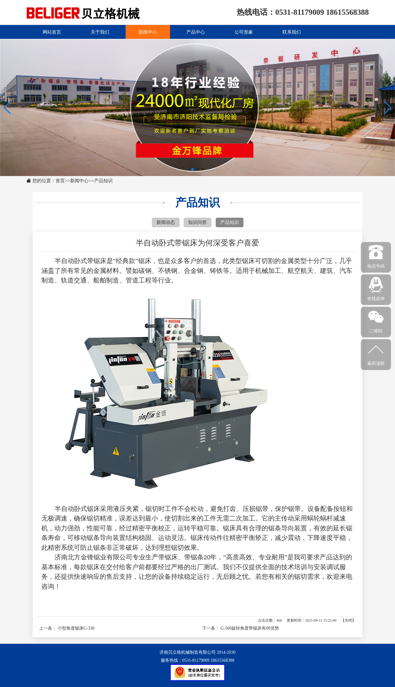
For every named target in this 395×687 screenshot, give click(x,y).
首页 (60, 180)
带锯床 (168, 557)
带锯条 (194, 557)
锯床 (144, 261)
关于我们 (100, 32)
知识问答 (197, 222)
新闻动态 (165, 222)
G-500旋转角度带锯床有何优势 (250, 628)
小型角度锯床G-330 (76, 628)
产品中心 (195, 32)
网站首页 (52, 32)
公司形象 (244, 32)
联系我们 (291, 32)
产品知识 (103, 180)
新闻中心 (148, 32)
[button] (388, 107)
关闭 (348, 620)
